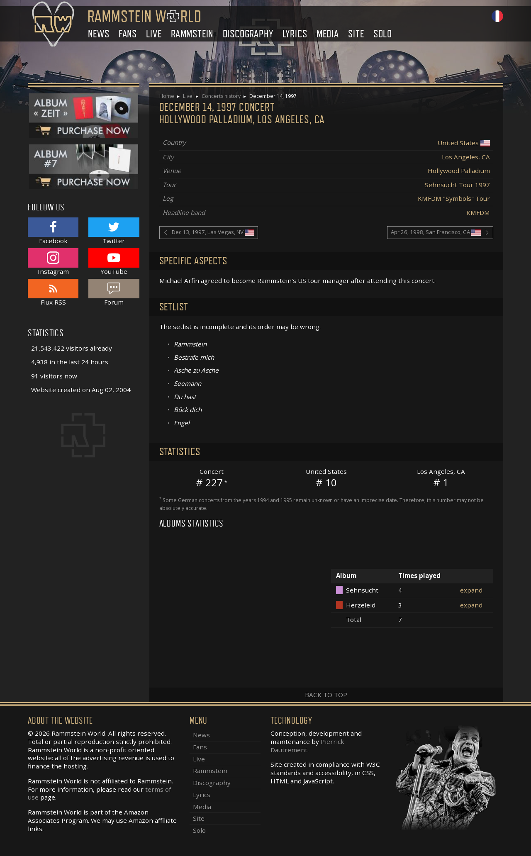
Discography (248, 34)
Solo (382, 34)
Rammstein (192, 34)
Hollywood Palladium (459, 170)
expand (471, 590)
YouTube (113, 261)
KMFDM (478, 212)
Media (328, 34)
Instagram (53, 261)
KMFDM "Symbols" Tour (454, 198)
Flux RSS (53, 292)
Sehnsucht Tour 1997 (457, 184)
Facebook (53, 230)
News (98, 34)
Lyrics (295, 34)
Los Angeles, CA (466, 157)
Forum (113, 292)
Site (356, 34)
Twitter (113, 230)
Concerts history (221, 96)
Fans (128, 34)
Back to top (326, 694)
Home (166, 96)
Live (153, 34)
